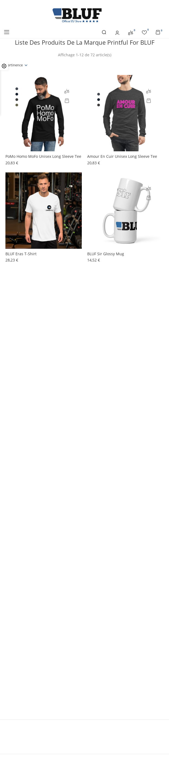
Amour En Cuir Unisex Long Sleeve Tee (122, 156)
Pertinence (14, 65)
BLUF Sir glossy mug (105, 253)
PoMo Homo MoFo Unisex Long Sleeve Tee (43, 156)
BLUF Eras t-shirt (21, 253)
